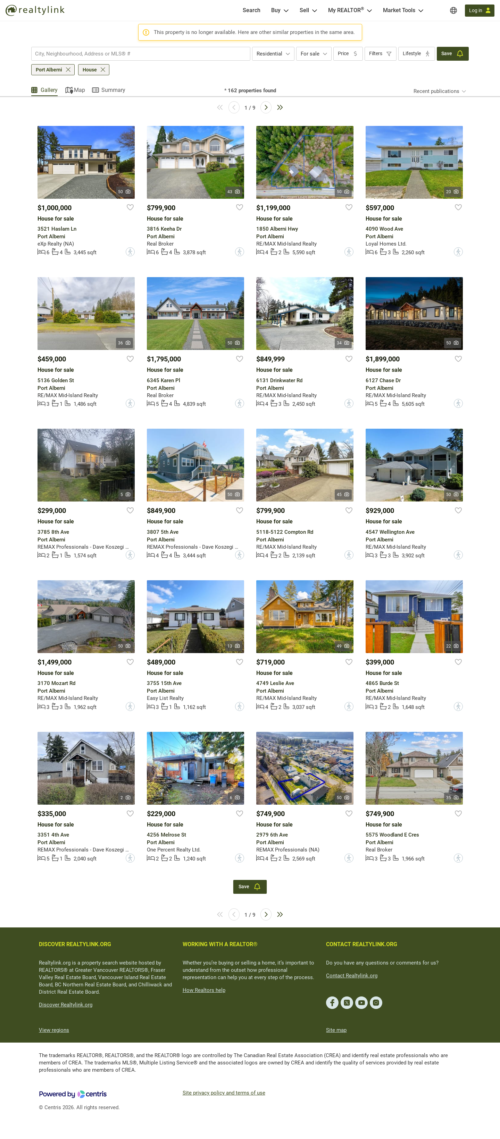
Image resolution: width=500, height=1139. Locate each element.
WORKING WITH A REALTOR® (220, 944)
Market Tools (399, 10)
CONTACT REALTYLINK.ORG (361, 944)
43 (233, 191)
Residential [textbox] (269, 54)
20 (452, 191)
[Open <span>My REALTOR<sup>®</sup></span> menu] (369, 10)
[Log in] (479, 11)
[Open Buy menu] (286, 10)
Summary (113, 90)
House (90, 69)
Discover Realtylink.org (65, 1005)
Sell (304, 10)
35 (452, 797)
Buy (276, 10)
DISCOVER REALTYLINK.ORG (75, 944)
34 (343, 343)
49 (343, 646)
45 (343, 494)
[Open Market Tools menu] (421, 10)
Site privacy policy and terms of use (224, 1093)
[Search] (251, 10)
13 (233, 646)
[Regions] (453, 10)
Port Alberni (49, 69)
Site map (336, 1030)
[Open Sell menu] (314, 10)
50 (124, 191)
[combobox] (140, 54)
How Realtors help (204, 990)
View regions (54, 1030)
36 (124, 343)
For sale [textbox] (310, 54)
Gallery (49, 90)
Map (79, 90)
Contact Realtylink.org (351, 976)
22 (452, 646)
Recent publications (436, 91)
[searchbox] (136, 54)
